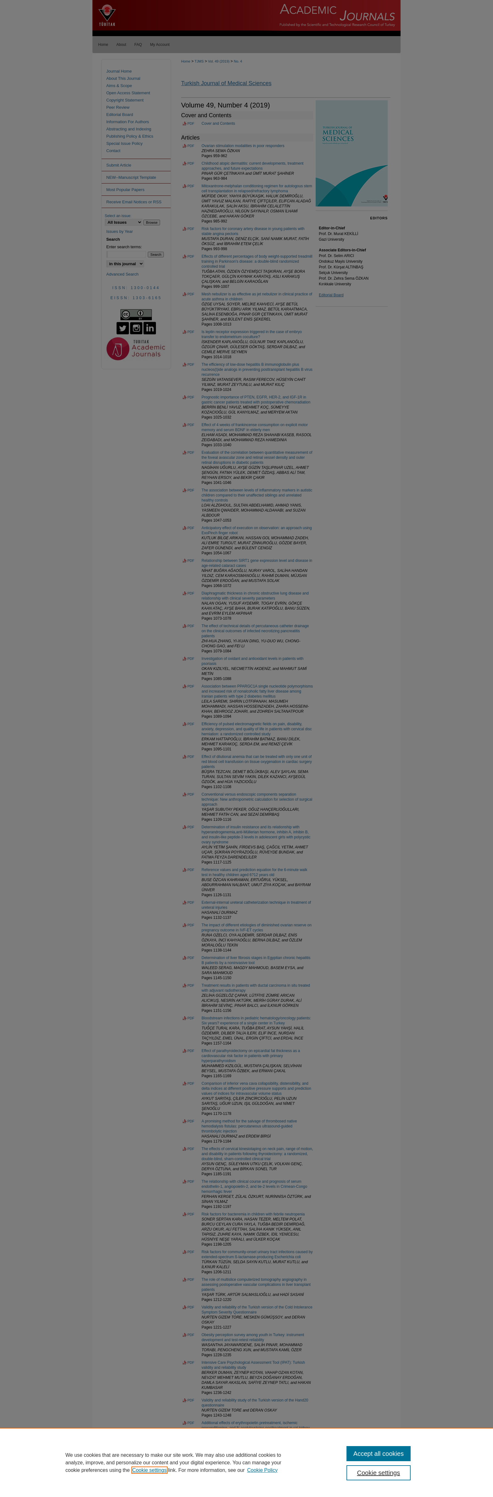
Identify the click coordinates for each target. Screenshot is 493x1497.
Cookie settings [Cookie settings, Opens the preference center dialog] (378, 1472)
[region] (246, 1462)
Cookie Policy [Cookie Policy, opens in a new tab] (262, 1470)
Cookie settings (149, 1470)
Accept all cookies (378, 1453)
